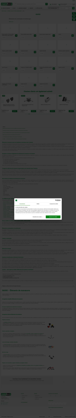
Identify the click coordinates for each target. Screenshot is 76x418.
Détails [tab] (38, 203)
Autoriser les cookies (53, 216)
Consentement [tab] (22, 203)
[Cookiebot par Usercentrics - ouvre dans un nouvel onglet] (56, 200)
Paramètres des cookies (38, 216)
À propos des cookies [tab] (54, 203)
